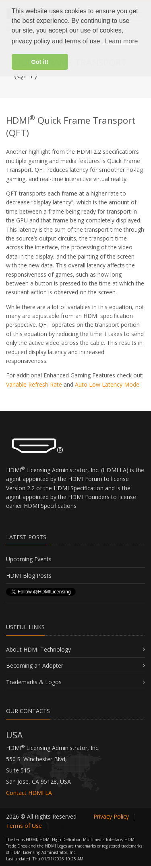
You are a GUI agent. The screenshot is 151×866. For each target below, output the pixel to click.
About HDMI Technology (38, 649)
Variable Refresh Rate (34, 384)
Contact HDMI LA (29, 793)
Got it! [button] (39, 62)
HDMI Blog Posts (29, 575)
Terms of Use (24, 825)
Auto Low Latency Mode (107, 384)
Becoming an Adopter (34, 665)
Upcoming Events (29, 559)
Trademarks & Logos (34, 682)
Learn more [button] (121, 41)
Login (61, 825)
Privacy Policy (111, 816)
